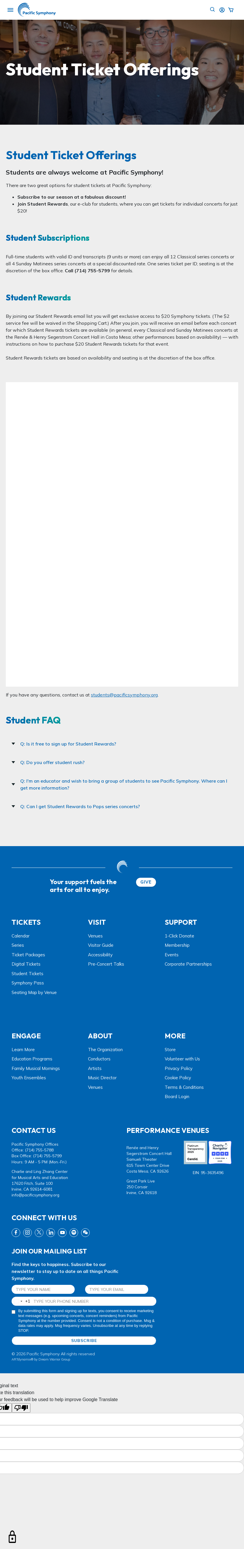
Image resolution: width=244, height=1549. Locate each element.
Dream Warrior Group (54, 1359)
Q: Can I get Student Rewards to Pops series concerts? (76, 806)
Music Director (102, 1077)
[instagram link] (27, 1232)
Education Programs (32, 1059)
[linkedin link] (50, 1232)
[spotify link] (73, 1232)
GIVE (146, 882)
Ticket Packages (28, 954)
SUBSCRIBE (84, 1340)
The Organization (105, 1049)
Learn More (23, 1049)
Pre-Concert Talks (106, 964)
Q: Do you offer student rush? (48, 762)
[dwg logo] (122, 867)
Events (172, 954)
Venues (95, 936)
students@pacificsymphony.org (124, 695)
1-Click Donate (179, 936)
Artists (95, 1068)
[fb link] (16, 1232)
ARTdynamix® (22, 1359)
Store (170, 1049)
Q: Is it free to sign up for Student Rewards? (64, 744)
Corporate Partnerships (188, 964)
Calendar (21, 936)
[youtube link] (62, 1232)
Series (18, 945)
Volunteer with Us (182, 1059)
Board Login (177, 1096)
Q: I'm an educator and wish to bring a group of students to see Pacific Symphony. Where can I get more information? (119, 784)
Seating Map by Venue (34, 992)
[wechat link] (85, 1232)
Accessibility (100, 954)
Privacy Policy (178, 1068)
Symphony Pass (28, 983)
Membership (177, 945)
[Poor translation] (21, 1408)
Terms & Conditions (184, 1087)
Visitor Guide (100, 945)
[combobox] (21, 1301)
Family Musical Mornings (36, 1068)
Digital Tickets (26, 964)
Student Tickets (27, 973)
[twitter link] (39, 1232)
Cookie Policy (178, 1077)
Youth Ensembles (29, 1077)
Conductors (99, 1059)
